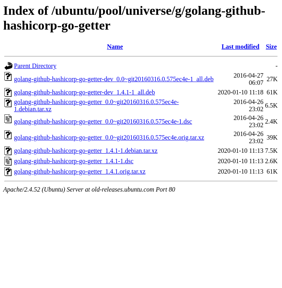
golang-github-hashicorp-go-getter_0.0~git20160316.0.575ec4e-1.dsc (103, 121)
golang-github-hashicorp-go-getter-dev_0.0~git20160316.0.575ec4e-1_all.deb (114, 79)
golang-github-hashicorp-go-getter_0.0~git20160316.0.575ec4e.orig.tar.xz (109, 137)
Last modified (241, 46)
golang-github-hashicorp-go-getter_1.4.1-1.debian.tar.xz (85, 150)
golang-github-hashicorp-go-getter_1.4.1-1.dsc (73, 161)
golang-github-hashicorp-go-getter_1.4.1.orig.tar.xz (79, 171)
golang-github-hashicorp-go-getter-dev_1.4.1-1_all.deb (84, 92)
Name (115, 46)
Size (271, 46)
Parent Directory (35, 65)
